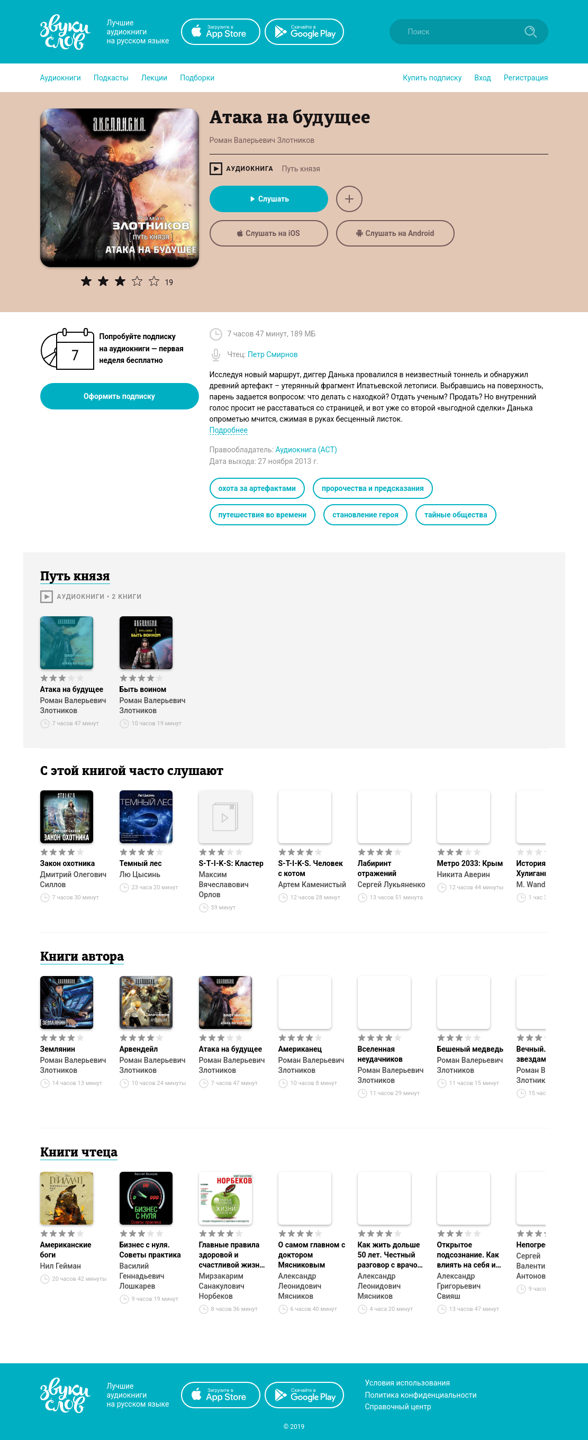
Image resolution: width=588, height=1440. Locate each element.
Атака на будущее (72, 689)
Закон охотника (67, 863)
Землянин (57, 1049)
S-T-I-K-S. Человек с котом (310, 868)
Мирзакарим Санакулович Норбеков (222, 1286)
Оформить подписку (119, 396)
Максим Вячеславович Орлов (224, 884)
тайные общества (455, 515)
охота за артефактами (257, 488)
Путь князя (301, 169)
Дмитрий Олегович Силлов (73, 879)
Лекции (154, 78)
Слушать (268, 199)
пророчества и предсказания (373, 488)
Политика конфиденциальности (421, 1395)
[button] (60, 78)
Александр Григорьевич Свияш (459, 1286)
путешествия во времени (263, 515)
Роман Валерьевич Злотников (73, 705)
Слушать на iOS (268, 233)
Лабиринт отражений (377, 868)
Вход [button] (482, 78)
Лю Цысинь (140, 874)
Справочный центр (398, 1406)
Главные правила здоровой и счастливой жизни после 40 (231, 1255)
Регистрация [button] (526, 78)
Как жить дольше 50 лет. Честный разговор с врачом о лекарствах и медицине (390, 1255)
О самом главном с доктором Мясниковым (312, 1255)
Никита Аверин (463, 874)
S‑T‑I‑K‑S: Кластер (231, 863)
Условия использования (407, 1383)
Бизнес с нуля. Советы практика (150, 1250)
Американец (300, 1049)
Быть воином (143, 689)
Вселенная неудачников (380, 1054)
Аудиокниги (60, 78)
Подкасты (111, 78)
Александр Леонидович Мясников (300, 1286)
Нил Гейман (61, 1266)
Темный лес (141, 863)
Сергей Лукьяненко (392, 884)
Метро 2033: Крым (470, 863)
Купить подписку (432, 78)
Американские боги (66, 1250)
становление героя (365, 515)
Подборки (197, 78)
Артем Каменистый (312, 884)
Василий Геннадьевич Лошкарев (142, 1276)
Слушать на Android (395, 233)
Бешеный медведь (470, 1049)
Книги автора (82, 957)
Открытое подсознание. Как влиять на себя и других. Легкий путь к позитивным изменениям (471, 1255)
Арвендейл (139, 1049)
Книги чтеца (78, 1153)
